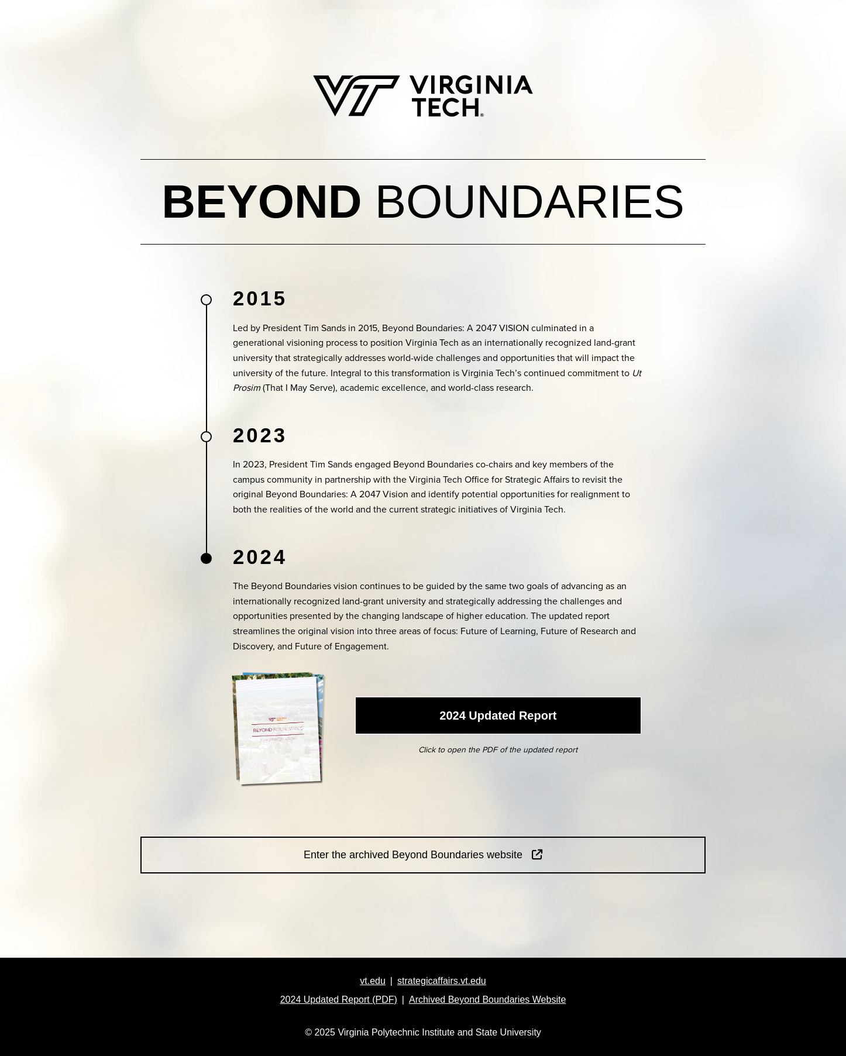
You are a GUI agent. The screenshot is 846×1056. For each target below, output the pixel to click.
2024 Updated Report (497, 715)
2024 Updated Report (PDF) (338, 1000)
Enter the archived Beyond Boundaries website (423, 855)
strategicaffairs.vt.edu (441, 981)
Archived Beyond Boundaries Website (487, 1000)
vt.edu (373, 981)
